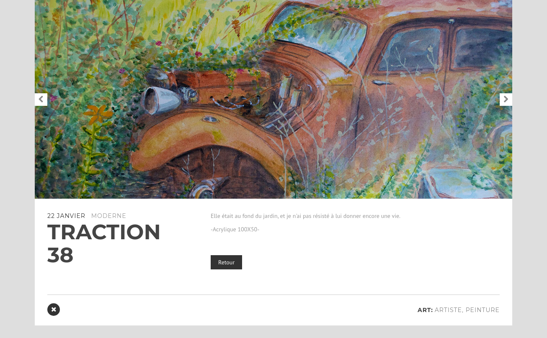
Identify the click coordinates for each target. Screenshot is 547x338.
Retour (226, 262)
